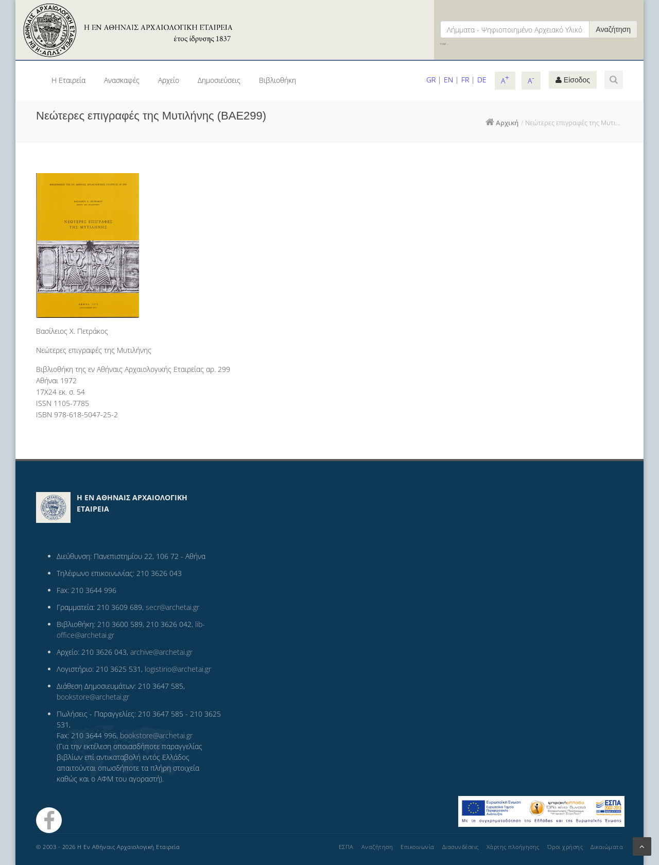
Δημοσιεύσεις (219, 80)
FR (465, 79)
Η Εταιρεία (68, 80)
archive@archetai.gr (161, 652)
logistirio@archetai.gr (178, 669)
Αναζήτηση (613, 29)
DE (482, 79)
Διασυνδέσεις (460, 847)
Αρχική (507, 122)
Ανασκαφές (122, 80)
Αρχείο (168, 80)
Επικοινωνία (418, 847)
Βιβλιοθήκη (277, 80)
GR (431, 79)
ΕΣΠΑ (346, 847)
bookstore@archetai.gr (93, 697)
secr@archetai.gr (172, 607)
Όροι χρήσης (565, 847)
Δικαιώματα (607, 847)
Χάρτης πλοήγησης (513, 847)
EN (448, 79)
